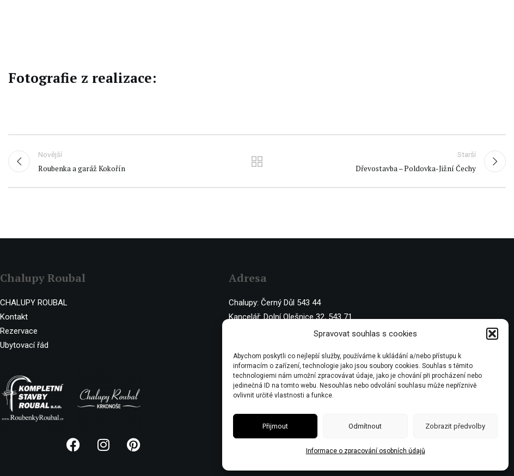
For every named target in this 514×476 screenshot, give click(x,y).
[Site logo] (53, 16)
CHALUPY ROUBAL (34, 303)
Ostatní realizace (257, 161)
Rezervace (19, 331)
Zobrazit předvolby (455, 426)
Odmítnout (365, 426)
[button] (492, 333)
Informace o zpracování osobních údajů (365, 451)
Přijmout (275, 426)
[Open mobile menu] (500, 16)
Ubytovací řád (24, 345)
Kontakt (14, 317)
